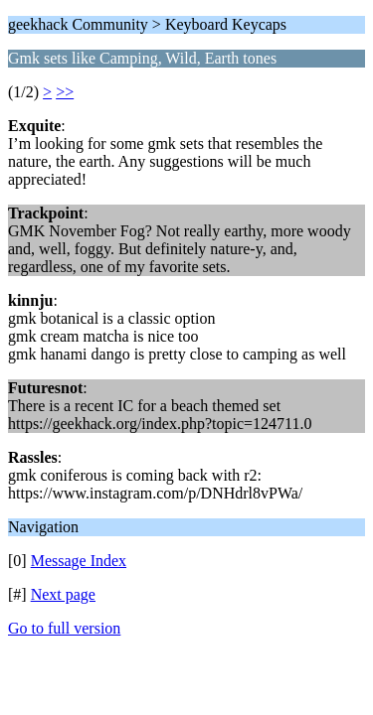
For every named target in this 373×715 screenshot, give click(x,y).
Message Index (78, 560)
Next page (63, 594)
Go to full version (64, 628)
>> (65, 91)
